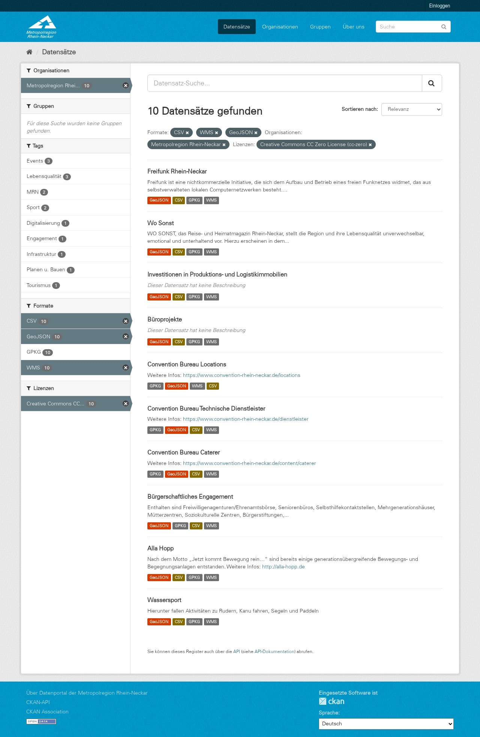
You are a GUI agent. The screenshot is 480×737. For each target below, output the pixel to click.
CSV (179, 200)
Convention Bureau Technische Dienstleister (206, 408)
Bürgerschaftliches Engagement (190, 496)
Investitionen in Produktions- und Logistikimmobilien (217, 274)
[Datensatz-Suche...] (284, 83)
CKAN (331, 701)
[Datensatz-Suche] (413, 27)
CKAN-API (38, 702)
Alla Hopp (160, 548)
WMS (211, 200)
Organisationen (280, 26)
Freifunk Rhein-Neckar (177, 171)
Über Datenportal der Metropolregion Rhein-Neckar (87, 692)
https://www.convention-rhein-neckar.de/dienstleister (246, 419)
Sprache (328, 712)
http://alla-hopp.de (283, 566)
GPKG (194, 200)
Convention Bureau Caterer (183, 452)
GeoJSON (159, 200)
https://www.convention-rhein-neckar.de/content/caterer (249, 463)
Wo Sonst (160, 223)
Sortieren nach (359, 109)
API (236, 651)
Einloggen (439, 6)
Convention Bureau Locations (186, 364)
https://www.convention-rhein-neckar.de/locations (241, 375)
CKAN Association (47, 711)
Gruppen (320, 26)
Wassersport (164, 600)
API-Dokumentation (274, 651)
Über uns (353, 26)
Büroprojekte (164, 319)
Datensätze (237, 26)
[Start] (29, 52)
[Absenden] (444, 26)
